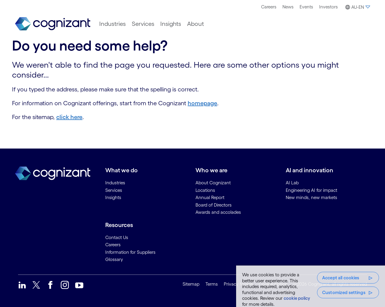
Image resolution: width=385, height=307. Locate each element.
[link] (52, 24)
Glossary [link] (114, 259)
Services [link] (113, 190)
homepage (202, 103)
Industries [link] (115, 182)
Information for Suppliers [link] (130, 252)
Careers (268, 6)
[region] (310, 286)
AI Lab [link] (292, 182)
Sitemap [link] (191, 284)
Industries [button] (112, 23)
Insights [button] (170, 23)
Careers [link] (113, 244)
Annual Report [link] (210, 197)
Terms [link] (211, 284)
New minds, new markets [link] (311, 197)
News (288, 6)
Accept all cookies (340, 277)
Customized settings (343, 292)
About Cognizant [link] (213, 182)
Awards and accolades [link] (218, 212)
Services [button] (143, 23)
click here (69, 117)
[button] (357, 7)
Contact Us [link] (116, 237)
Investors (328, 6)
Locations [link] (205, 190)
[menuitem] (268, 6)
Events (306, 6)
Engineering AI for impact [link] (311, 190)
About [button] (195, 23)
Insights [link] (113, 197)
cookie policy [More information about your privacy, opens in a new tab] (297, 298)
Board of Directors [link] (214, 204)
